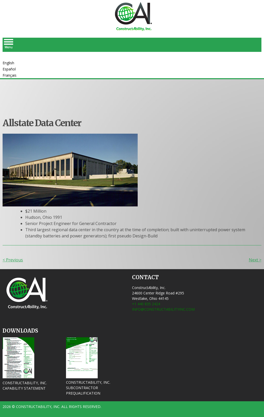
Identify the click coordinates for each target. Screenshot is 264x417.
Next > (255, 260)
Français (9, 75)
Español (9, 69)
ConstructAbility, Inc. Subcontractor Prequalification (88, 388)
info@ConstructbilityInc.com (163, 309)
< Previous (13, 260)
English (8, 62)
